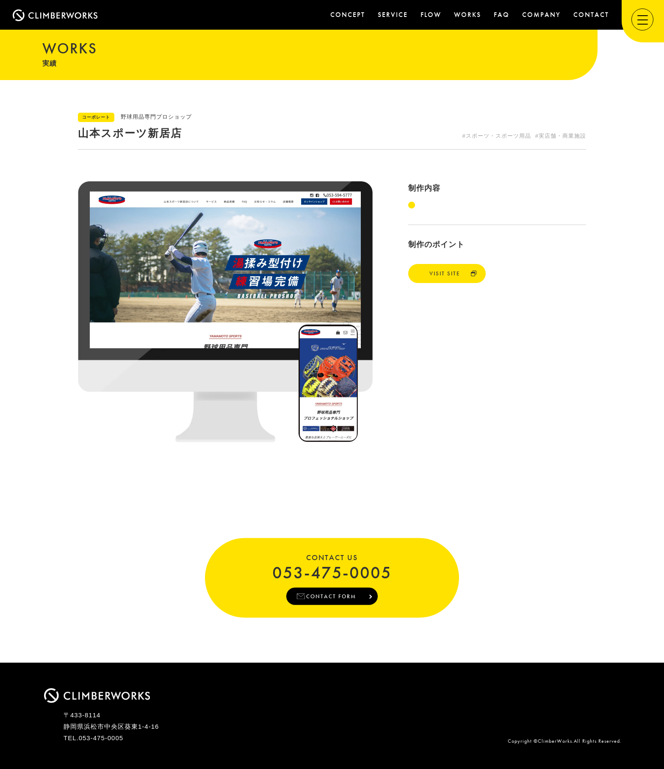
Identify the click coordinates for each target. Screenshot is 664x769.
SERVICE (393, 14)
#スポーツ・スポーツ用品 (496, 136)
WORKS (467, 14)
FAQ (501, 14)
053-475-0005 (332, 571)
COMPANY (541, 14)
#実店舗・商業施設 (560, 136)
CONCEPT (347, 14)
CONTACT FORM (331, 596)
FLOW (431, 14)
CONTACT (591, 14)
